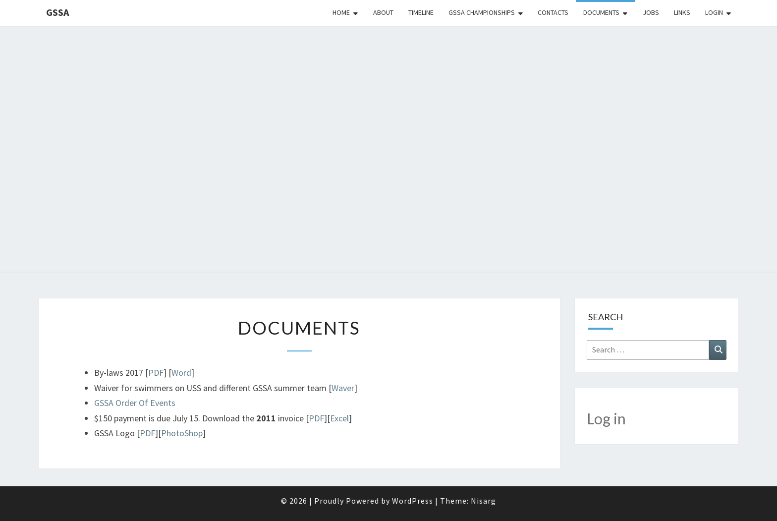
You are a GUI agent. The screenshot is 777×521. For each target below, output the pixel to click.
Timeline (421, 12)
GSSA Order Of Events (134, 402)
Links (682, 12)
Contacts (553, 12)
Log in (606, 418)
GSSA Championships (481, 12)
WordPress (412, 501)
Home (341, 12)
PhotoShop (182, 433)
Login (714, 12)
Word (181, 372)
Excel (339, 418)
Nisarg (483, 501)
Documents (601, 12)
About (383, 12)
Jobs (651, 12)
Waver (343, 388)
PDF (156, 372)
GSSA (57, 12)
